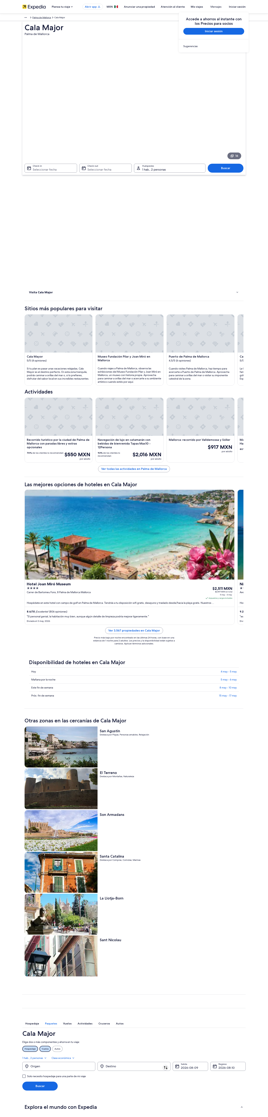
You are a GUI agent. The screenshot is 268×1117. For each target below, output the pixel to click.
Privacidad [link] (143, 1040)
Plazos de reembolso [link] (205, 1057)
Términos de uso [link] (146, 1052)
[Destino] (134, 854)
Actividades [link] (36, 170)
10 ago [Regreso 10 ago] (222, 856)
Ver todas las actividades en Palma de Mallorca (161, 361)
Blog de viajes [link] (87, 1081)
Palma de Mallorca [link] (80, 18)
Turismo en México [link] (89, 1040)
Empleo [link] (26, 1046)
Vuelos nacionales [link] (89, 1063)
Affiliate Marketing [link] (31, 1069)
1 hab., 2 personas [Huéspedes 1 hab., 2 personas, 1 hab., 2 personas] (154, 126)
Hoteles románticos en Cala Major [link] (154, 941)
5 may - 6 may (229, 603)
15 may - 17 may (228, 619)
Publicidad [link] (27, 1063)
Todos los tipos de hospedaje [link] (95, 1075)
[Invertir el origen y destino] (97, 854)
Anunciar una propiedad (150, 6)
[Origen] (58, 854)
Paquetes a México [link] (89, 1057)
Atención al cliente (184, 6)
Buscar (227, 124)
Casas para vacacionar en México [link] (96, 1052)
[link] (214, 46)
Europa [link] (25, 18)
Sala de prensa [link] (29, 1075)
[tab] (92, 817)
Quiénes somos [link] (30, 1040)
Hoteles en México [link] (89, 1046)
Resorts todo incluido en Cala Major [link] (155, 920)
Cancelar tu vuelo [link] (204, 1046)
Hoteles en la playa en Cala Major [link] (50, 934)
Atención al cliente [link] (204, 1040)
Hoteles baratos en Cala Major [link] (48, 948)
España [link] (36, 18)
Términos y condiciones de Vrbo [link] (154, 1063)
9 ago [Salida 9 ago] (185, 856)
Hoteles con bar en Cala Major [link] (152, 948)
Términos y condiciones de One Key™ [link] (157, 1057)
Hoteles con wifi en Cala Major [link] (48, 927)
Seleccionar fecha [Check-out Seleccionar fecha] (98, 126)
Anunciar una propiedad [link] (34, 1052)
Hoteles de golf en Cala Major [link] (48, 920)
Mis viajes (208, 6)
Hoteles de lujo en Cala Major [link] (152, 927)
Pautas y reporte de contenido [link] (153, 1069)
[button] (134, 895)
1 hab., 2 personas (205, 844)
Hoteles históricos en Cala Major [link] (49, 941)
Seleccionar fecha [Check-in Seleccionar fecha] (42, 126)
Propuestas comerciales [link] (34, 1057)
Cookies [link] (142, 1046)
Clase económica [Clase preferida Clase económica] (234, 844)
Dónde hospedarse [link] (40, 180)
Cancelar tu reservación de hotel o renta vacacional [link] (221, 1052)
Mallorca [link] (64, 18)
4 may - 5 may (229, 595)
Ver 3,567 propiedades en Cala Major (161, 554)
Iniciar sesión (237, 6)
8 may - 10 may (228, 611)
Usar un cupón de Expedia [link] (208, 1063)
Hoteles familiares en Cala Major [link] (153, 934)
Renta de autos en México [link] (93, 1069)
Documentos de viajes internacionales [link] (214, 1069)
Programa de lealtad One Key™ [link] (95, 1087)
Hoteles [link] (33, 175)
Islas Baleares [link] (49, 18)
